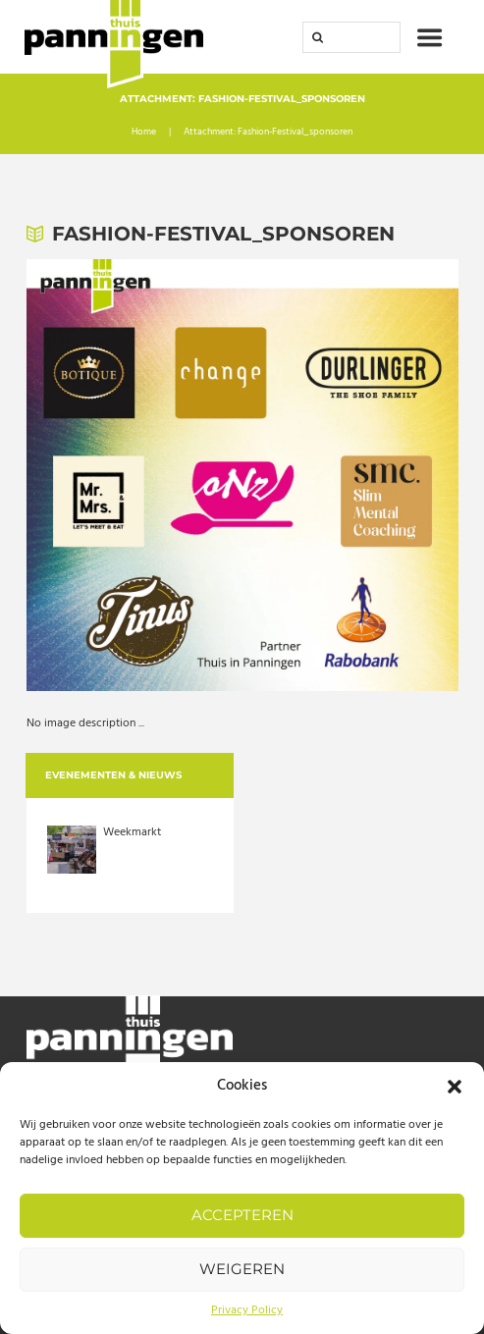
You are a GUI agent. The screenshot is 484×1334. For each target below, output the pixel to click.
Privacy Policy (247, 1310)
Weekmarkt (132, 832)
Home (144, 132)
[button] (454, 1086)
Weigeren (242, 1268)
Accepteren (242, 1214)
